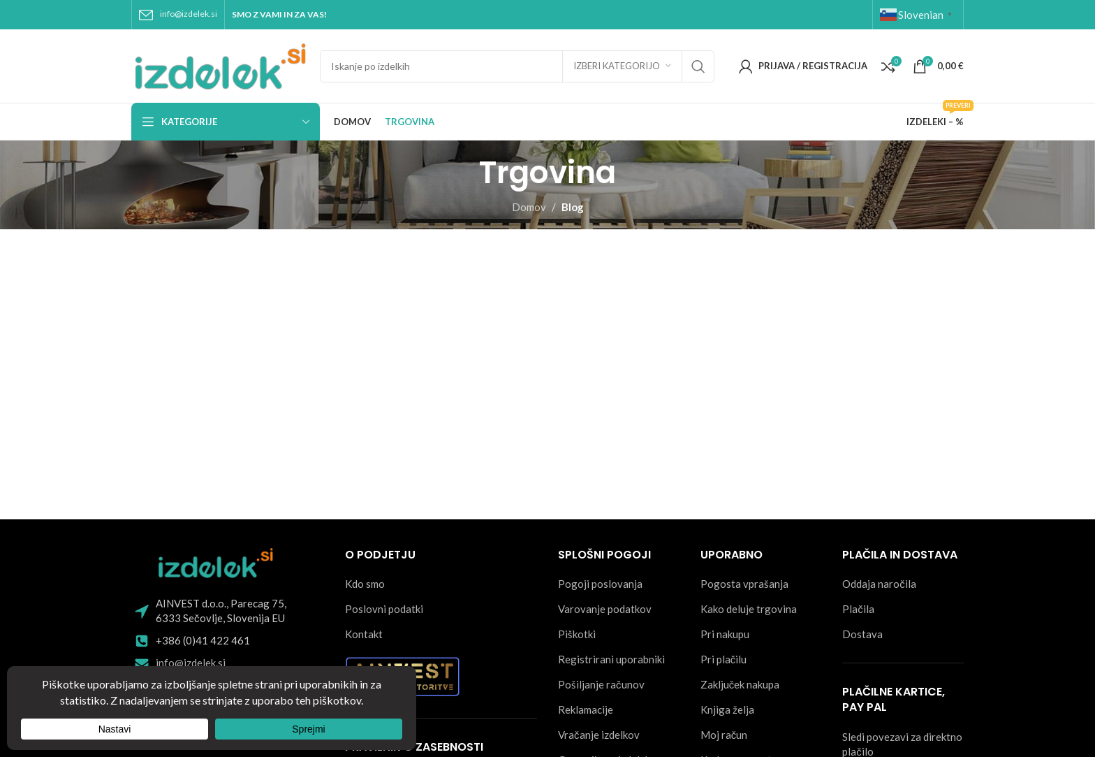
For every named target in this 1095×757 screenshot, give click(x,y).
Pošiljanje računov (601, 684)
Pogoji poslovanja (600, 583)
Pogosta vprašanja (744, 583)
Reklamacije (585, 709)
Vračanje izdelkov (599, 734)
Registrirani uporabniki (611, 659)
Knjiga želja (727, 709)
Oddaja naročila (879, 583)
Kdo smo (365, 583)
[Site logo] (218, 64)
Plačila (858, 609)
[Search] (517, 66)
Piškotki (577, 634)
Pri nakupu (724, 634)
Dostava (862, 634)
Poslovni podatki (384, 609)
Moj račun (724, 734)
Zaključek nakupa (740, 684)
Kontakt (364, 634)
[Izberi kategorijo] (622, 66)
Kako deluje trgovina (748, 609)
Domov (529, 207)
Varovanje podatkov (605, 609)
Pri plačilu (723, 659)
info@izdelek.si (188, 13)
